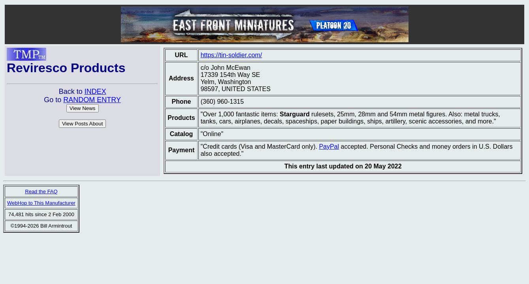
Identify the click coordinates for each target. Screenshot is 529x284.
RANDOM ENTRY (92, 100)
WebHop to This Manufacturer (41, 203)
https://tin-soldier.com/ (231, 55)
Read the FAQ (41, 191)
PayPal (329, 146)
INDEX (95, 91)
